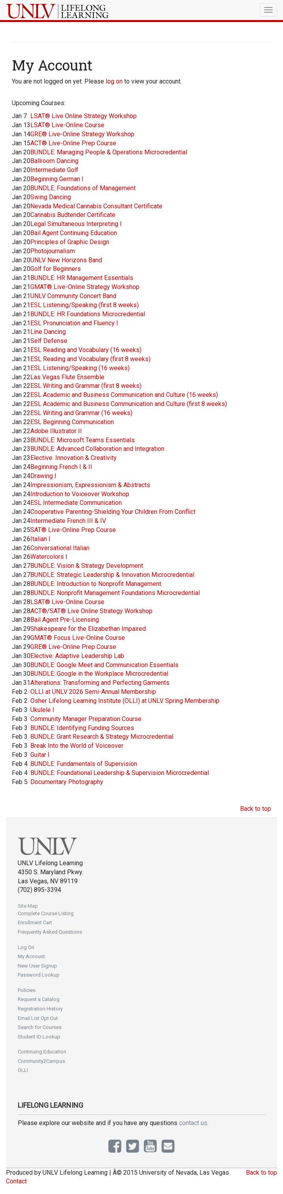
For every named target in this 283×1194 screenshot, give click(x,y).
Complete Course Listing (46, 913)
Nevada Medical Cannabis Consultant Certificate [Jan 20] (96, 206)
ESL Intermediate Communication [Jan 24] (76, 502)
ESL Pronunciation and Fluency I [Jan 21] (74, 323)
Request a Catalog (39, 999)
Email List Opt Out (38, 1018)
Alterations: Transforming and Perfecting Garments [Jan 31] (99, 682)
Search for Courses (39, 1027)
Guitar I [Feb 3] (40, 754)
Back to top (255, 808)
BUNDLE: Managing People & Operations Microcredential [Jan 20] (108, 152)
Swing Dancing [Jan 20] (50, 197)
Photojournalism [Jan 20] (52, 251)
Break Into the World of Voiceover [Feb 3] (76, 745)
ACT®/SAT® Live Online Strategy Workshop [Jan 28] (91, 611)
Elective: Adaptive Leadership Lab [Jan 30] (77, 656)
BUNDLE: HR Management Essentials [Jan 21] (81, 278)
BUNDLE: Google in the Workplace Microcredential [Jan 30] (99, 673)
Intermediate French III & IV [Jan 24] (68, 521)
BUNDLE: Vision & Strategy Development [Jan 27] (86, 565)
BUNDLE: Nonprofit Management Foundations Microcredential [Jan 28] (115, 593)
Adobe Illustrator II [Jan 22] (56, 431)
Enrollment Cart (35, 922)
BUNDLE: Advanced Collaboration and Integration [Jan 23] (97, 448)
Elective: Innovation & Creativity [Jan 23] (73, 458)
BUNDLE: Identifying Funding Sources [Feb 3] (82, 728)
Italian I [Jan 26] (40, 539)
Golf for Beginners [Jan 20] (55, 269)
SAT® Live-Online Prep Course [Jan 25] (73, 530)
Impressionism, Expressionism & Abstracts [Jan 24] (90, 485)
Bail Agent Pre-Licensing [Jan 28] (64, 619)
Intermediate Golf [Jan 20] (54, 170)
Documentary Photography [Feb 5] (66, 782)
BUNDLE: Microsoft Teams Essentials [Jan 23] (82, 440)
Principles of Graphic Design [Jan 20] (69, 242)
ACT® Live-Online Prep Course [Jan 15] (73, 143)
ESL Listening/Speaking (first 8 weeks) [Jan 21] (84, 305)
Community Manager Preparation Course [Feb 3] (86, 719)
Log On (26, 947)
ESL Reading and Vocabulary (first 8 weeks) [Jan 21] (90, 359)
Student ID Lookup (39, 1037)
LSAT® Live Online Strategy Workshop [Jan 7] (83, 116)
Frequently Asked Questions (50, 932)
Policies (26, 990)
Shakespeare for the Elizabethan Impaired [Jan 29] (88, 628)
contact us (193, 1123)
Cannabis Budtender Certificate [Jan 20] (72, 215)
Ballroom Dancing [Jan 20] (54, 161)
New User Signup (37, 966)
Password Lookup (39, 975)
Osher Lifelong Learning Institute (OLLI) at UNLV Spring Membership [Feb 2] (125, 701)
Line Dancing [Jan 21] (48, 332)
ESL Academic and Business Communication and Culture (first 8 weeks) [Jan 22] (128, 404)
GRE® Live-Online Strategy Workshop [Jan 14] (82, 134)
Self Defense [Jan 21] (48, 341)
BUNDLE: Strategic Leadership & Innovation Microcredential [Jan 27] (112, 574)
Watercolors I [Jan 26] (48, 556)
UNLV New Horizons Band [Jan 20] (66, 260)
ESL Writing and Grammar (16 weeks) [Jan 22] (81, 413)
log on (114, 81)
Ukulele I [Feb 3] (42, 710)
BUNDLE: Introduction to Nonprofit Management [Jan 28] (95, 584)
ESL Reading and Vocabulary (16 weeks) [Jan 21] (86, 350)
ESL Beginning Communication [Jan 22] (72, 422)
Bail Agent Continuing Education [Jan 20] (73, 233)
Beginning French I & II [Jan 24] (61, 467)
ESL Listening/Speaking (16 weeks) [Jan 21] (80, 368)
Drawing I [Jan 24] (43, 476)
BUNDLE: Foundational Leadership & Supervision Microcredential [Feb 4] (119, 773)
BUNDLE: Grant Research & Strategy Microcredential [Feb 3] (101, 736)
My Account (31, 956)
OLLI (23, 1070)
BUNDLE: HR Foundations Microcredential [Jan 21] (87, 314)
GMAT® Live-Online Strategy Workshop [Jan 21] (85, 287)
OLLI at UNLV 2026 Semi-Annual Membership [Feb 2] (93, 691)
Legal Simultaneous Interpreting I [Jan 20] (76, 224)
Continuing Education (42, 1052)
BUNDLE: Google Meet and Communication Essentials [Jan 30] (104, 665)
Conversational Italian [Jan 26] (59, 548)
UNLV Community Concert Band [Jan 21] (73, 296)
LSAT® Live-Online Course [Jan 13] (67, 125)
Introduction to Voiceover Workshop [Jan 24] (79, 494)
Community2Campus (41, 1061)
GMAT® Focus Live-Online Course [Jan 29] (77, 637)
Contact (16, 1181)
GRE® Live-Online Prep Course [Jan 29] (73, 647)
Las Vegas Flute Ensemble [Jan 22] (67, 377)
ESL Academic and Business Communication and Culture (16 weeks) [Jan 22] (124, 395)
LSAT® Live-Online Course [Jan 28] (67, 602)
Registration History (40, 1009)
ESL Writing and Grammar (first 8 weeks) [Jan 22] (86, 385)
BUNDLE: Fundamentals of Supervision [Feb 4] (83, 764)
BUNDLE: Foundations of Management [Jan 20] (83, 188)
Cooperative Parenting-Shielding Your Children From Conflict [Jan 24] (112, 511)
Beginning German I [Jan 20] (57, 179)
